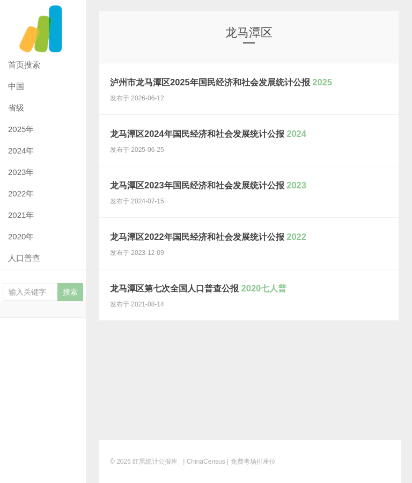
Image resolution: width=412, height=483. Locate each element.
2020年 (21, 236)
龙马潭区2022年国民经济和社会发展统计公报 (244, 249)
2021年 (21, 214)
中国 (16, 86)
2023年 (21, 172)
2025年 (21, 129)
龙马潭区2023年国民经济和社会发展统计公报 (244, 197)
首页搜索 (24, 64)
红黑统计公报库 (43, 27)
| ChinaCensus (204, 461)
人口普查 (24, 257)
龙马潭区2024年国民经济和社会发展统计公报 (244, 146)
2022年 (21, 193)
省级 (16, 107)
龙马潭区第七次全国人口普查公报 (231, 301)
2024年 (21, 150)
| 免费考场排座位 (250, 461)
